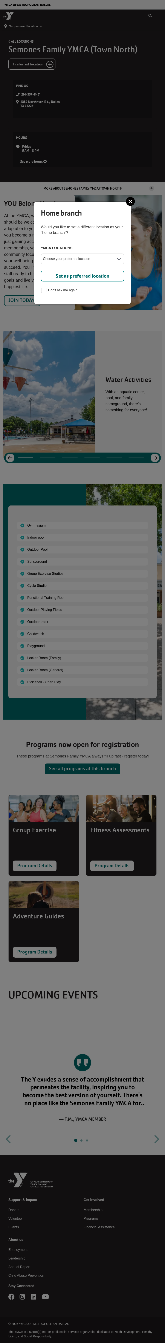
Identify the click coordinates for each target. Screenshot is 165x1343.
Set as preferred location (82, 276)
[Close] (131, 201)
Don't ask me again (59, 290)
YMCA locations (57, 248)
